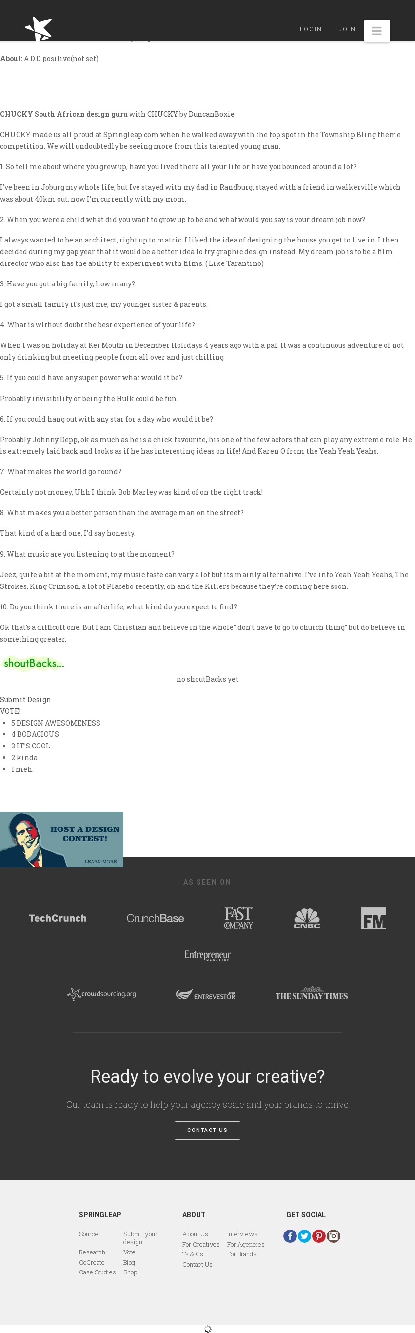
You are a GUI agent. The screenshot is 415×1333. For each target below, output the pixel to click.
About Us (195, 1234)
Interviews (242, 1234)
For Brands (242, 1254)
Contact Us (207, 1130)
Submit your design (140, 1238)
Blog (129, 1262)
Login (311, 29)
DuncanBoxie (212, 114)
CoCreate (92, 1262)
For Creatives (201, 1244)
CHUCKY (162, 114)
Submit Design (25, 699)
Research (92, 1252)
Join (347, 29)
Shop (130, 1272)
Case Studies (97, 1272)
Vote (129, 1252)
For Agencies (246, 1244)
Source (89, 1234)
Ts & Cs (192, 1254)
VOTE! (10, 711)
